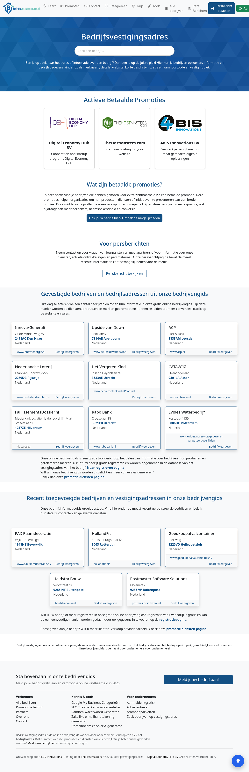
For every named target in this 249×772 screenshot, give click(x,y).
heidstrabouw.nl (65, 603)
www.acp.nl (177, 352)
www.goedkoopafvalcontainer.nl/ (191, 558)
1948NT (21, 544)
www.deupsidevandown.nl (110, 352)
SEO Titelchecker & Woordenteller (95, 707)
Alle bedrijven (174, 8)
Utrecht (109, 378)
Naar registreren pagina (105, 467)
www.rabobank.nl (105, 446)
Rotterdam (189, 423)
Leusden (188, 338)
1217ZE (20, 428)
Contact (92, 6)
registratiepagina (172, 619)
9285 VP (136, 590)
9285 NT (59, 590)
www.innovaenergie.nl (31, 352)
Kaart (49, 6)
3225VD (174, 544)
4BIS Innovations (51, 757)
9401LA (174, 378)
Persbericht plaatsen (221, 8)
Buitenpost (75, 590)
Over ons (22, 716)
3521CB (98, 423)
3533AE (98, 378)
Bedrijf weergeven (67, 352)
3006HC (174, 423)
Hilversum (34, 428)
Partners (22, 712)
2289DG (21, 378)
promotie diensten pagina (84, 477)
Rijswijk (33, 378)
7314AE (98, 338)
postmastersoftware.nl (146, 603)
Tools (154, 6)
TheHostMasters (91, 757)
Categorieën (116, 6)
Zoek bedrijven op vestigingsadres (152, 716)
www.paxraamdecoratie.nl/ (34, 564)
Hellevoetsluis (192, 544)
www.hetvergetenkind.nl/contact (114, 391)
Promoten (70, 6)
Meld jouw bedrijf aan (41, 743)
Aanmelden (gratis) (140, 702)
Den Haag (34, 338)
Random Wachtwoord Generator (95, 712)
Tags (137, 6)
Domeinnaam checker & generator (96, 726)
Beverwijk (35, 544)
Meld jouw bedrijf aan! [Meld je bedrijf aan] (198, 679)
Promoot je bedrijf (29, 707)
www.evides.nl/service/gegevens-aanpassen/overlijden (201, 438)
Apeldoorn (111, 338)
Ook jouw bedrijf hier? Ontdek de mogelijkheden (124, 218)
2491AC (21, 338)
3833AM (174, 338)
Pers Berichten (197, 8)
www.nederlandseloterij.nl (33, 397)
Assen (184, 378)
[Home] (21, 8)
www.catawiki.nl (180, 397)
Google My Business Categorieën (95, 702)
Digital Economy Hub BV (163, 757)
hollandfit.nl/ (102, 564)
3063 (96, 544)
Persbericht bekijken (124, 273)
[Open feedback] (238, 761)
